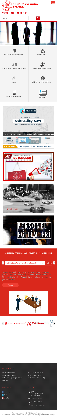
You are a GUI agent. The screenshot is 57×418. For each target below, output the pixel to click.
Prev (2, 34)
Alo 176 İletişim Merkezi (38, 405)
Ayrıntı (10, 285)
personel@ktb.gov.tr (37, 398)
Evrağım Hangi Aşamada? (9, 375)
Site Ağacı (5, 380)
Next (54, 34)
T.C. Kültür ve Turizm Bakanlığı (36, 378)
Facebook (7, 392)
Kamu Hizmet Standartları (35, 373)
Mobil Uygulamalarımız (35, 375)
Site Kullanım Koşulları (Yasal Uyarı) (12, 378)
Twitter (6, 395)
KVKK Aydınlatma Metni (8, 373)
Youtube (6, 398)
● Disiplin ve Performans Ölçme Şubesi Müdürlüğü (25, 263)
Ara (38, 18)
